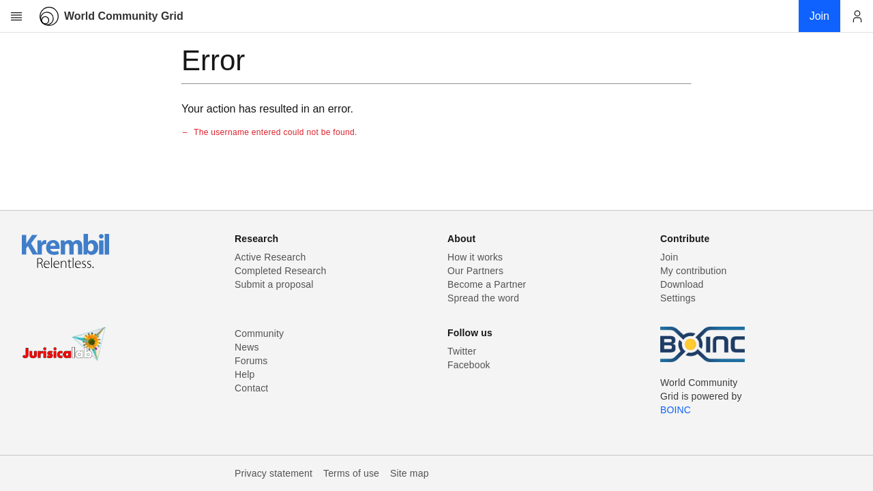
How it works (475, 257)
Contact (251, 388)
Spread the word (483, 298)
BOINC (675, 409)
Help (244, 374)
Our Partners (475, 270)
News (247, 347)
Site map (409, 473)
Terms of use (351, 473)
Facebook (468, 364)
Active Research (270, 257)
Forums (251, 360)
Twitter (461, 351)
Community (259, 333)
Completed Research (280, 270)
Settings (678, 298)
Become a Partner (486, 284)
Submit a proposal (274, 284)
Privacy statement (273, 473)
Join (669, 257)
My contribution (693, 270)
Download (682, 284)
